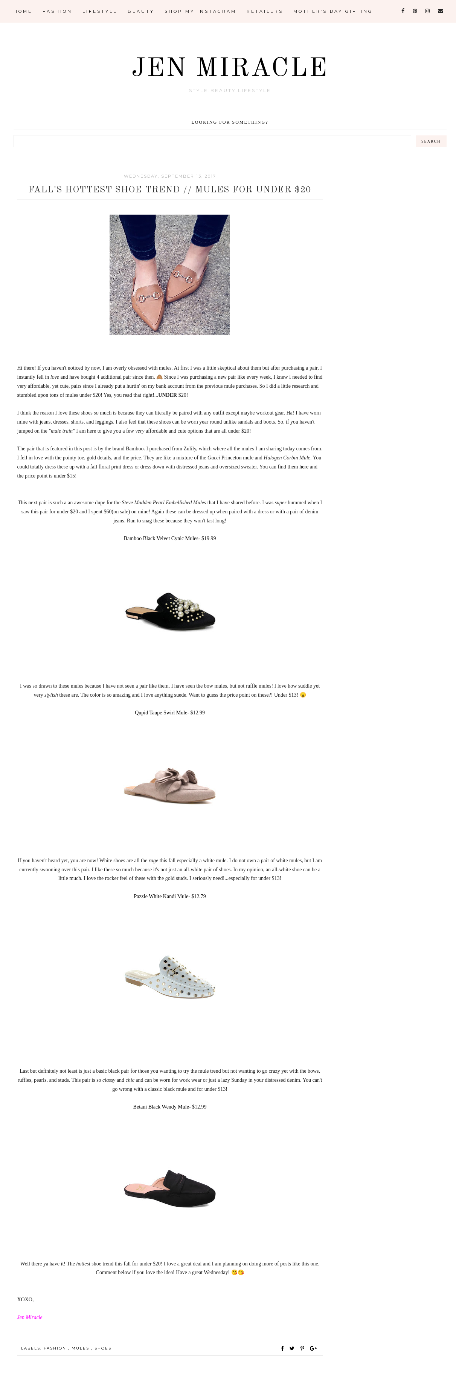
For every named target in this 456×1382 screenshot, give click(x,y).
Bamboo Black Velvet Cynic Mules (161, 538)
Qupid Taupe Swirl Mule (161, 713)
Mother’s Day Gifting (333, 11)
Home (23, 11)
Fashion (57, 11)
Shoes (103, 1348)
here (303, 467)
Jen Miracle (229, 69)
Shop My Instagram (200, 11)
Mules (81, 1348)
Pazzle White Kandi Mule (161, 896)
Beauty (141, 11)
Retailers (265, 11)
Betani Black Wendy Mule (161, 1107)
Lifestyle (99, 11)
